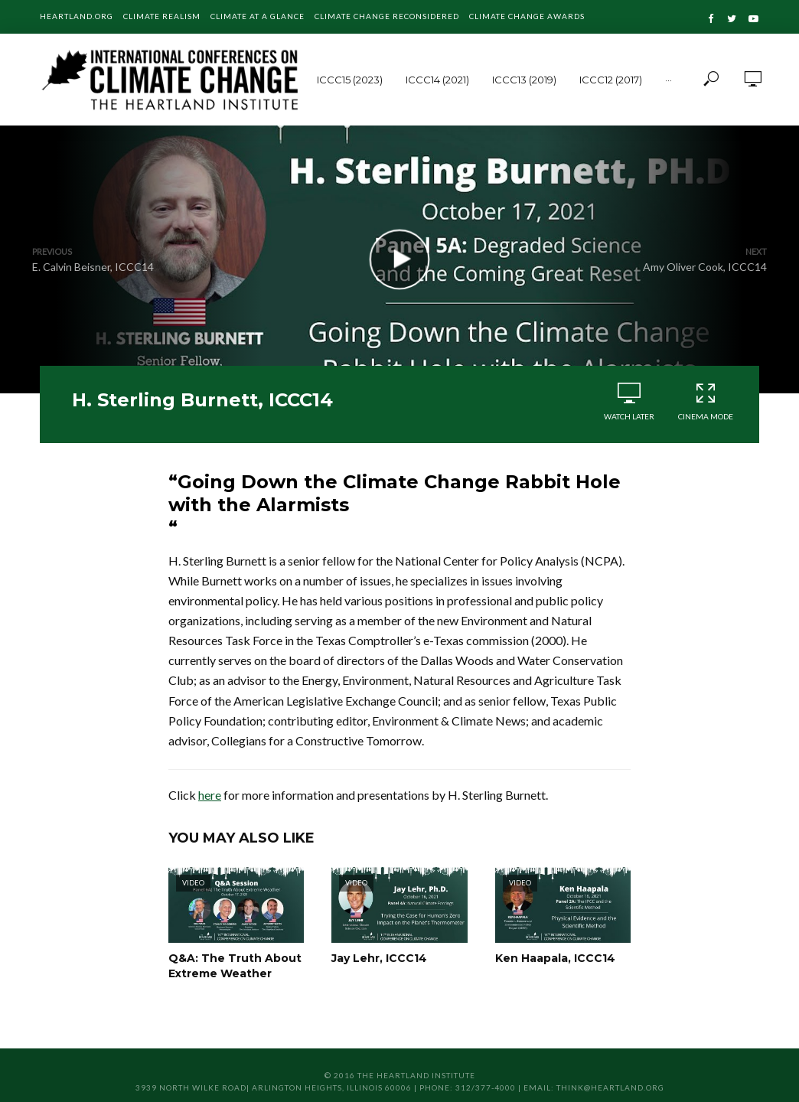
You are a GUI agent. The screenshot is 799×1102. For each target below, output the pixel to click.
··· (668, 79)
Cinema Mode (705, 401)
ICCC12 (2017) (610, 79)
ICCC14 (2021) (437, 79)
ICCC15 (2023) (350, 79)
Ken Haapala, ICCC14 (555, 958)
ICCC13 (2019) (524, 79)
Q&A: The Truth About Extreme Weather (235, 965)
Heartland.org (76, 16)
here (209, 794)
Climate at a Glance (257, 16)
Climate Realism (162, 16)
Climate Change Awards (527, 16)
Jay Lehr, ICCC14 (379, 958)
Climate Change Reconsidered (387, 16)
